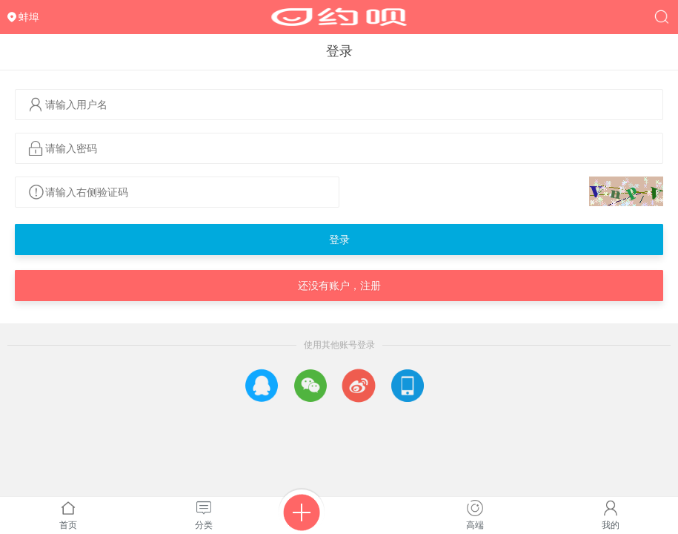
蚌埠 (29, 17)
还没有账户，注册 (339, 285)
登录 (339, 239)
